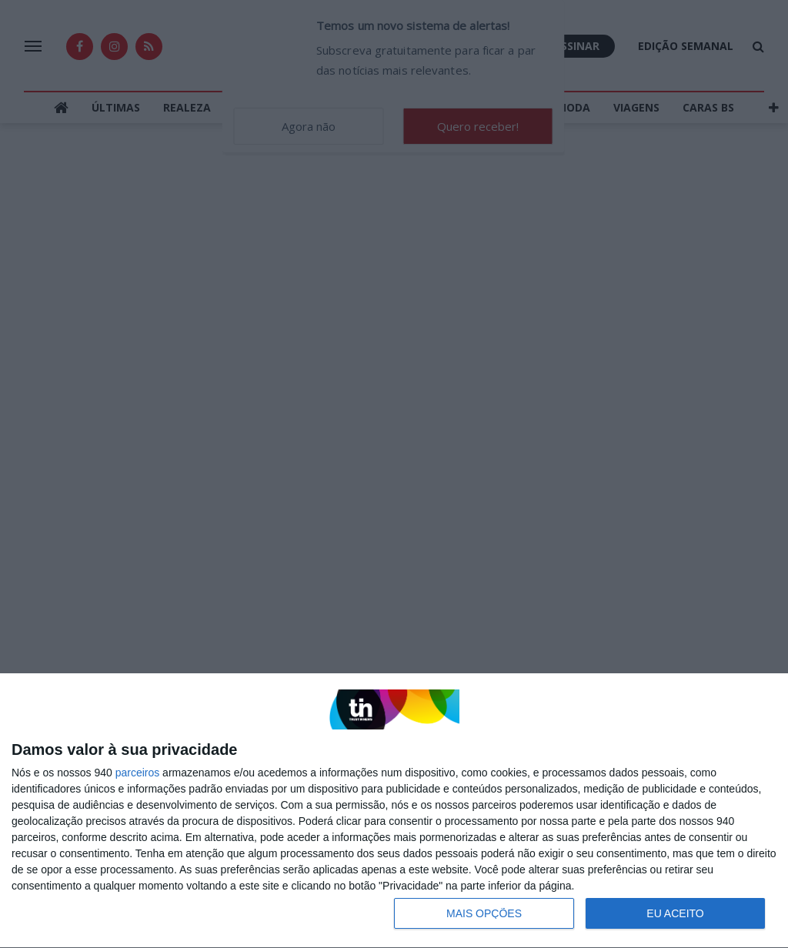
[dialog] (394, 811)
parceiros (137, 772)
